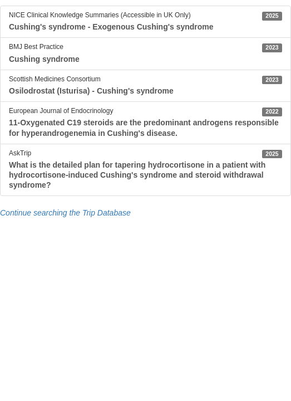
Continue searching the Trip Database (65, 212)
